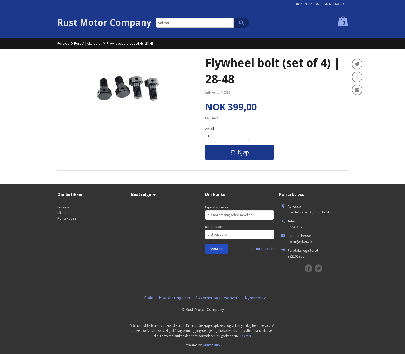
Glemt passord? (263, 249)
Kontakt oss (66, 219)
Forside (63, 43)
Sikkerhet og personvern (217, 298)
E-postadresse (217, 208)
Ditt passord (215, 227)
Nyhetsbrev (255, 298)
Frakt (149, 298)
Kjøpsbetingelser (174, 298)
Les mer (245, 336)
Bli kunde (64, 213)
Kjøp (239, 153)
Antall (209, 128)
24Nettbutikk (211, 346)
